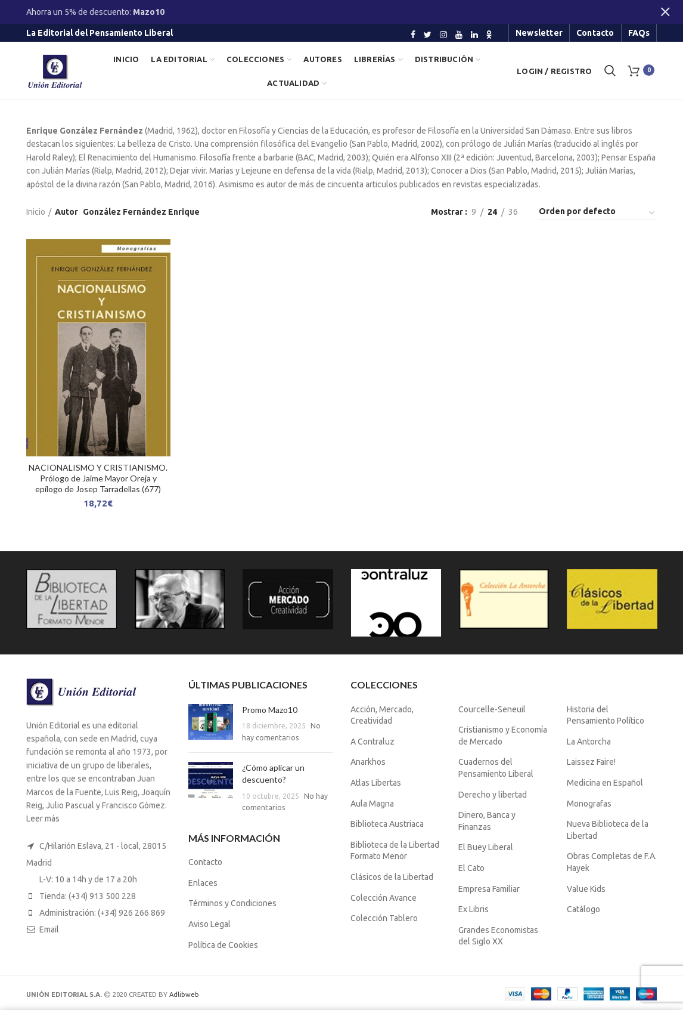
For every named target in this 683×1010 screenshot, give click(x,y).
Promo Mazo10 (269, 710)
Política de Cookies (223, 945)
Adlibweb (184, 994)
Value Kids (586, 889)
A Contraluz (372, 741)
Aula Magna (372, 803)
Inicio (35, 212)
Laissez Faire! (591, 762)
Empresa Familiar (489, 889)
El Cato (471, 868)
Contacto (205, 862)
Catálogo (583, 909)
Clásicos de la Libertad (391, 877)
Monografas (589, 803)
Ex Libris (473, 909)
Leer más (43, 818)
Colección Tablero (384, 918)
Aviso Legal (209, 924)
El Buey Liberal (485, 847)
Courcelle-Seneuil (492, 709)
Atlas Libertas (375, 782)
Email (49, 929)
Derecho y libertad (492, 794)
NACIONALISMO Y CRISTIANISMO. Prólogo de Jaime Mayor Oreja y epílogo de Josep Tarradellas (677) (98, 478)
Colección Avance (383, 898)
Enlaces (203, 883)
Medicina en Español (605, 782)
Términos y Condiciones (232, 903)
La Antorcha (589, 741)
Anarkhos (368, 762)
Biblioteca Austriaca (387, 824)
